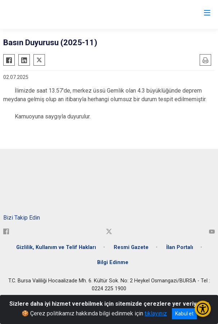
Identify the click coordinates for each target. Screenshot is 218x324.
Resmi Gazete (131, 247)
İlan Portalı (179, 247)
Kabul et (184, 313)
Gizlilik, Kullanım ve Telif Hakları (56, 247)
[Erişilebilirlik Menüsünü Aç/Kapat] (203, 309)
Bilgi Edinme (112, 262)
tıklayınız (156, 313)
